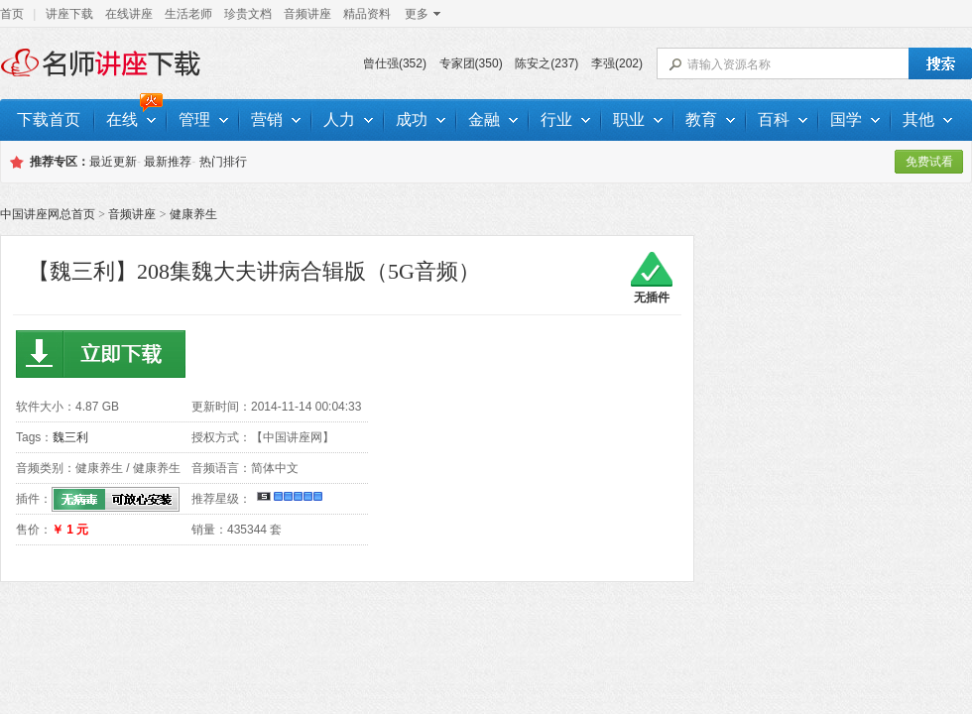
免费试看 (929, 162)
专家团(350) (471, 63)
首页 (12, 14)
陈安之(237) (546, 63)
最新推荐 (167, 162)
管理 (203, 119)
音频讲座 (307, 14)
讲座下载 (69, 14)
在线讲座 (129, 14)
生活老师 (188, 14)
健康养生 (193, 214)
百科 (782, 119)
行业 (565, 119)
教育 (710, 119)
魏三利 (70, 437)
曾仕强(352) (394, 63)
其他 (927, 119)
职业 (638, 119)
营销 (276, 119)
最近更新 (113, 162)
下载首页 (48, 119)
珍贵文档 (248, 14)
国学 (855, 119)
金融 (493, 119)
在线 (131, 119)
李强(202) (617, 63)
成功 (420, 119)
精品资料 (367, 14)
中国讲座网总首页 (47, 214)
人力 (348, 119)
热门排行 (223, 162)
